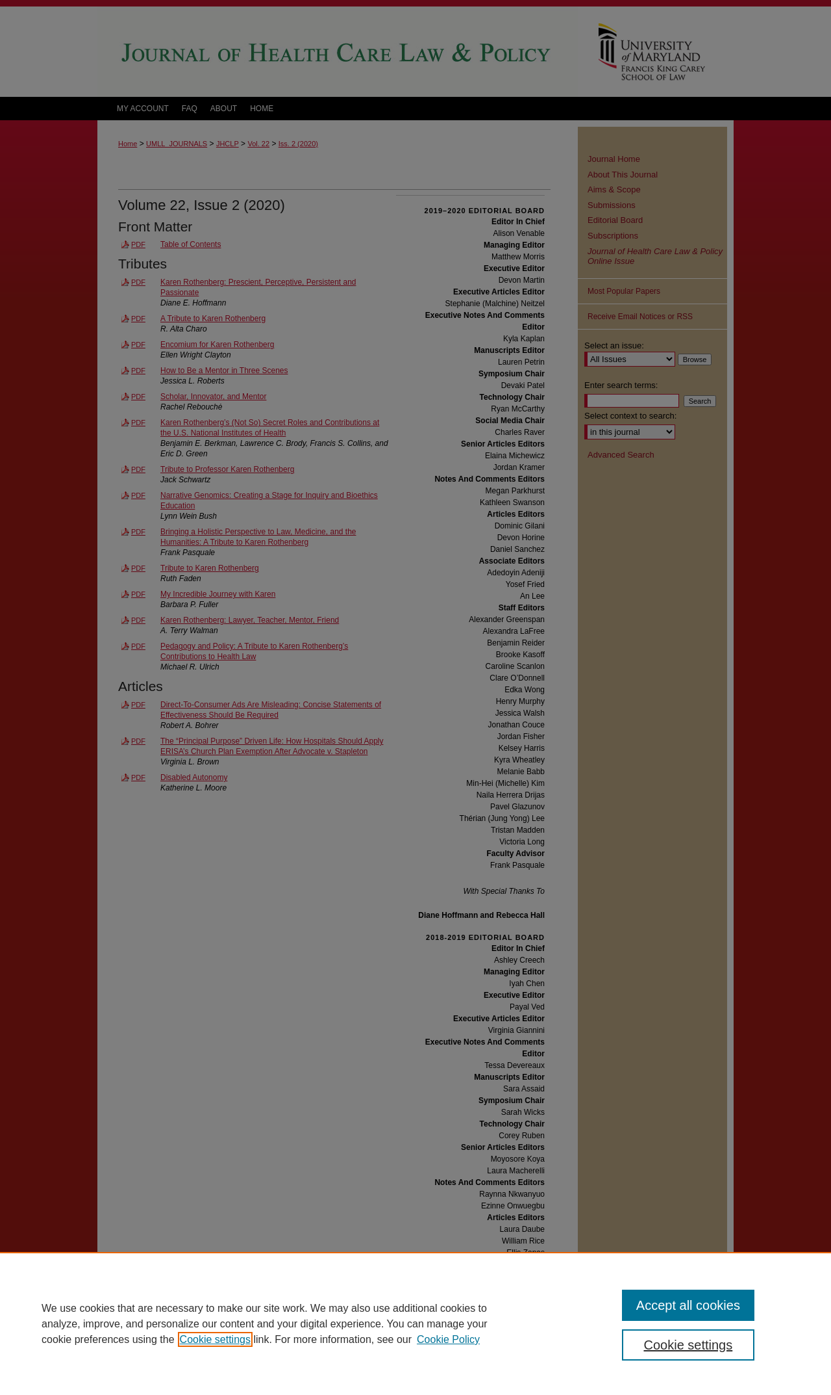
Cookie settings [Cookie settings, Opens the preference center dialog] (688, 1345)
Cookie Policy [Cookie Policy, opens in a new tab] (448, 1339)
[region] (415, 1323)
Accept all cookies (688, 1305)
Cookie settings (215, 1339)
